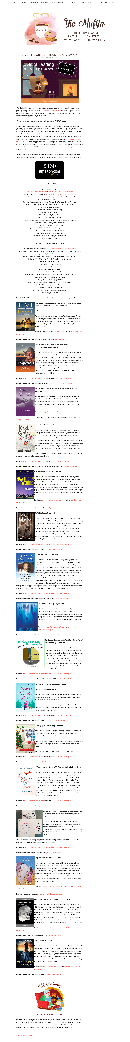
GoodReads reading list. (63, 715)
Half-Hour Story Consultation (37, 192)
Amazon (59, 332)
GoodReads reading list (63, 378)
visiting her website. (23, 420)
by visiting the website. (64, 679)
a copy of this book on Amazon (33, 593)
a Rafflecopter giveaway (24, 1035)
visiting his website (65, 383)
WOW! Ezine (24, 2)
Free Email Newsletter (108, 2)
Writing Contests (58, 2)
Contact (72, 2)
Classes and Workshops (40, 2)
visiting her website (60, 339)
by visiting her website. (54, 549)
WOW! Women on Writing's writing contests (61, 194)
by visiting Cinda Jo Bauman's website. (50, 894)
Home (15, 2)
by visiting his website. (69, 466)
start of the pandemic (53, 111)
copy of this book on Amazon (34, 378)
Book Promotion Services (87, 2)
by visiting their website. (53, 853)
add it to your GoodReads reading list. (59, 544)
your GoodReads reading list (62, 461)
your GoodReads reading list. (61, 801)
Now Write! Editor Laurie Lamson (61, 192)
